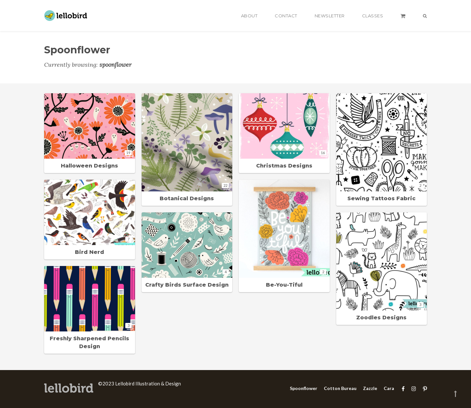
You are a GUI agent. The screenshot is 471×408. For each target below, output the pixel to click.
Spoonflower (303, 388)
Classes (372, 15)
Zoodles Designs (381, 317)
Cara (389, 388)
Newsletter (330, 15)
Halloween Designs (89, 166)
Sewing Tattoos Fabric (381, 198)
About (249, 15)
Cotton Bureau (340, 388)
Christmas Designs (284, 166)
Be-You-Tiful (284, 285)
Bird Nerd (89, 252)
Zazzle (370, 388)
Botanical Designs (187, 198)
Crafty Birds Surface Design (187, 285)
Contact (286, 15)
